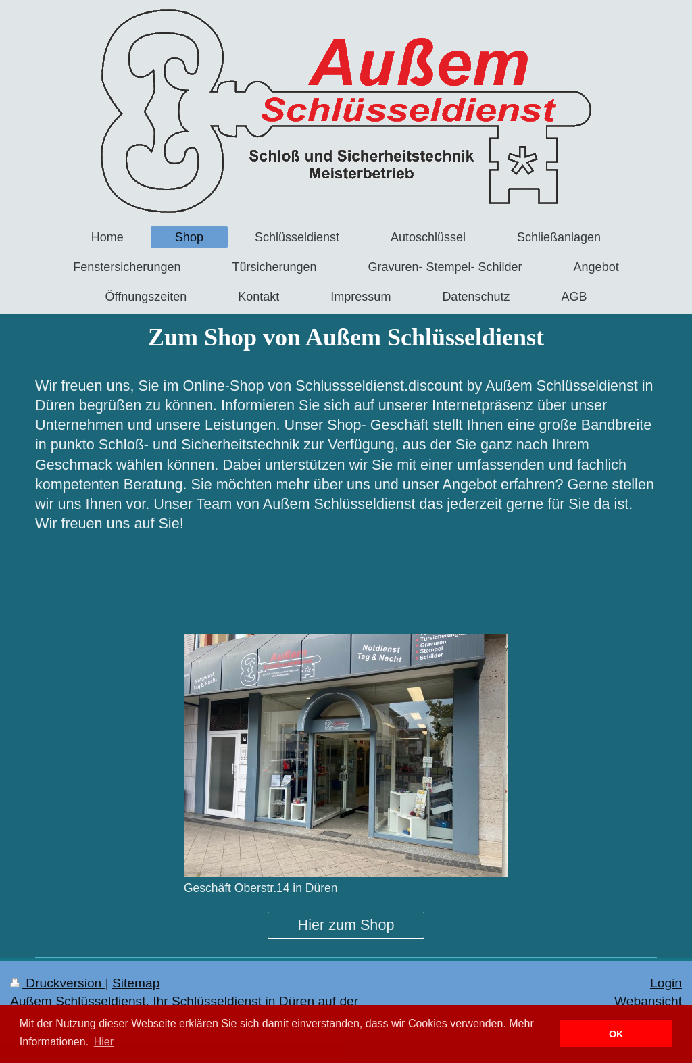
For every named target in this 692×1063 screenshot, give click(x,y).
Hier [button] (104, 1041)
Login (666, 983)
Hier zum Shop (346, 924)
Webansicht (648, 1001)
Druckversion (57, 983)
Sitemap (135, 983)
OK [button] (616, 1034)
